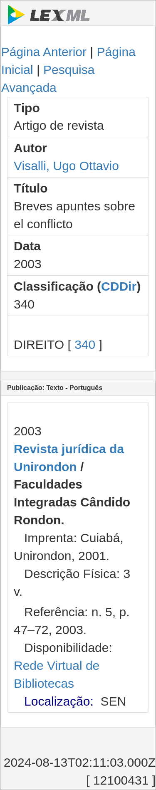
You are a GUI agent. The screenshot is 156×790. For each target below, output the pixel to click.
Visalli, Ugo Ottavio (66, 166)
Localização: (59, 701)
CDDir (118, 286)
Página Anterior (44, 52)
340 (84, 344)
